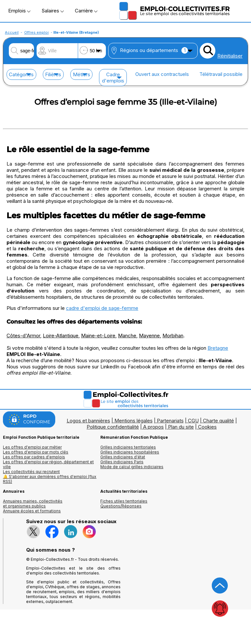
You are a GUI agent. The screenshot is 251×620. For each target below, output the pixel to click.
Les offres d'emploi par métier (32, 447)
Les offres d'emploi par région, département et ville (48, 464)
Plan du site (181, 427)
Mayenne (149, 335)
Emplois (19, 11)
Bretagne (218, 348)
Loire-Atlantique (60, 335)
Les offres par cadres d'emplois (34, 456)
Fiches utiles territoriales (123, 501)
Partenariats (170, 420)
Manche (127, 335)
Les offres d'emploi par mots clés (35, 452)
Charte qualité (218, 420)
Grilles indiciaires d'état (122, 456)
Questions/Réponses (121, 506)
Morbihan (172, 335)
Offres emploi (36, 32)
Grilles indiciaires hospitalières (129, 452)
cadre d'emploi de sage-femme (102, 308)
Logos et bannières (88, 420)
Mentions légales (133, 420)
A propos (153, 427)
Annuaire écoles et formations (32, 510)
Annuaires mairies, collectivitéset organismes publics (32, 503)
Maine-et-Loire (98, 335)
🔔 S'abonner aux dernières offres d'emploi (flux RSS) (49, 479)
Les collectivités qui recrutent (31, 471)
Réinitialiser (230, 56)
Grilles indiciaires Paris (121, 461)
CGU (193, 420)
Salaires (53, 11)
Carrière (86, 11)
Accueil (12, 32)
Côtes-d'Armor (23, 335)
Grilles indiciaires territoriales (128, 447)
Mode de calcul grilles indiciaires (131, 466)
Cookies (207, 427)
